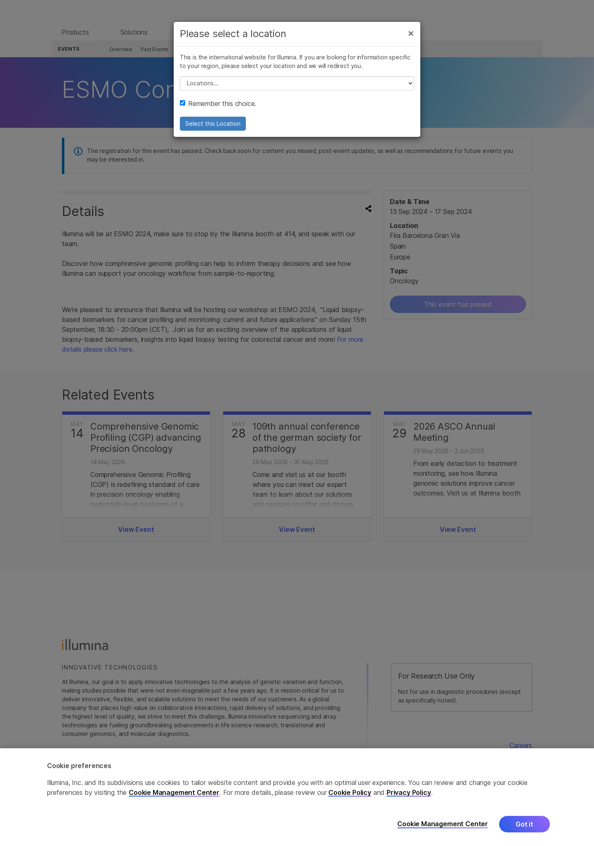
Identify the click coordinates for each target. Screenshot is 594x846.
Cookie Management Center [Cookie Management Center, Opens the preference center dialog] (442, 824)
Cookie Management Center (174, 792)
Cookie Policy (349, 792)
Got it (524, 824)
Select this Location (212, 126)
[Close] (411, 36)
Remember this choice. (218, 107)
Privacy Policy (409, 792)
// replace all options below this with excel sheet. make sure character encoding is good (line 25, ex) (297, 87)
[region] (297, 797)
